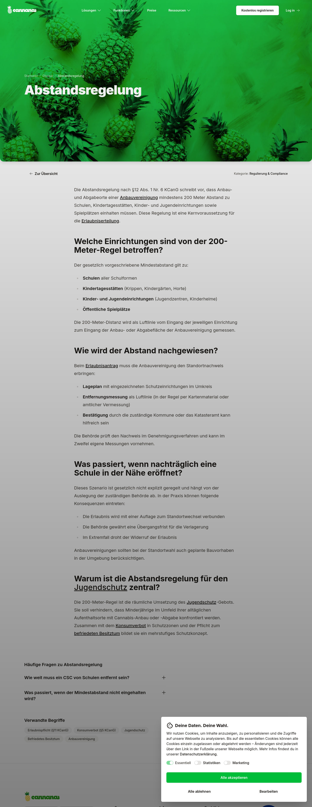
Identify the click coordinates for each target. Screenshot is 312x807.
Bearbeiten (269, 791)
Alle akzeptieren (234, 777)
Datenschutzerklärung (198, 754)
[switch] (169, 763)
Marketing (240, 763)
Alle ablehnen (199, 791)
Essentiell (183, 763)
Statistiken (211, 763)
